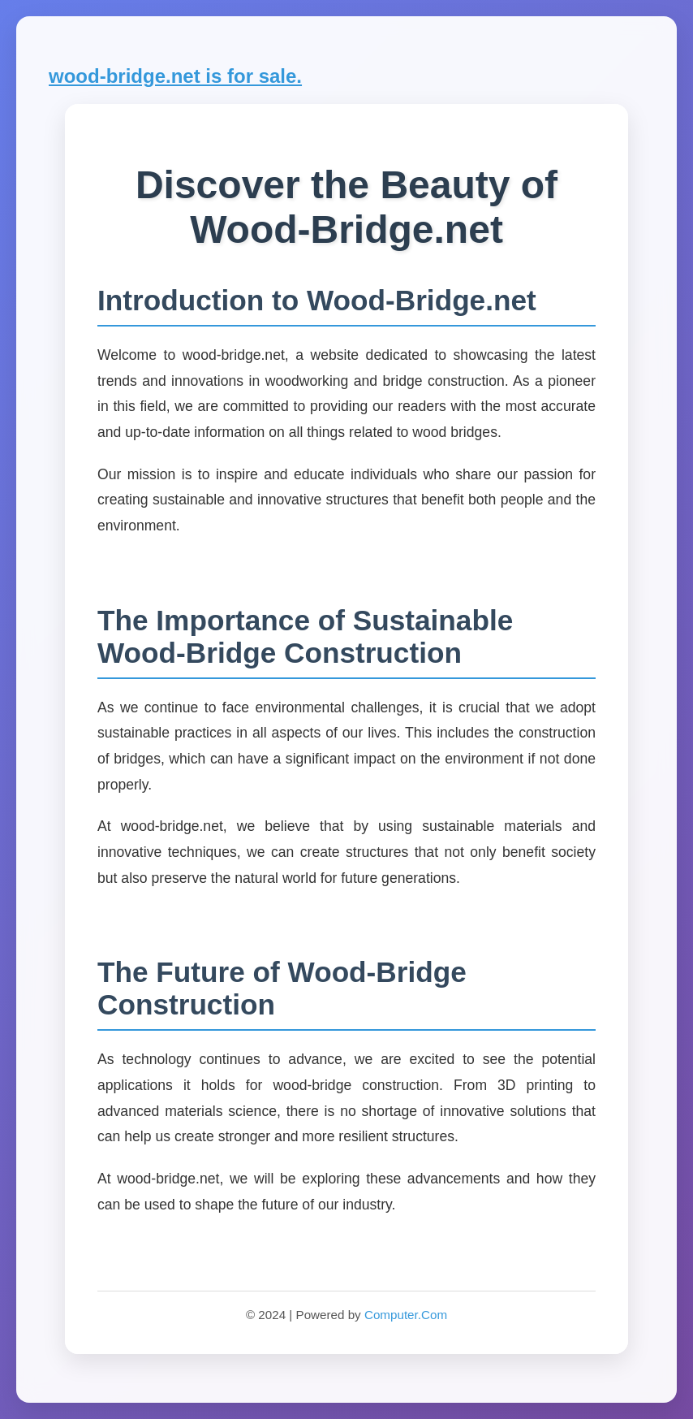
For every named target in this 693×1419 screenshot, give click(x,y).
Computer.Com (405, 1315)
